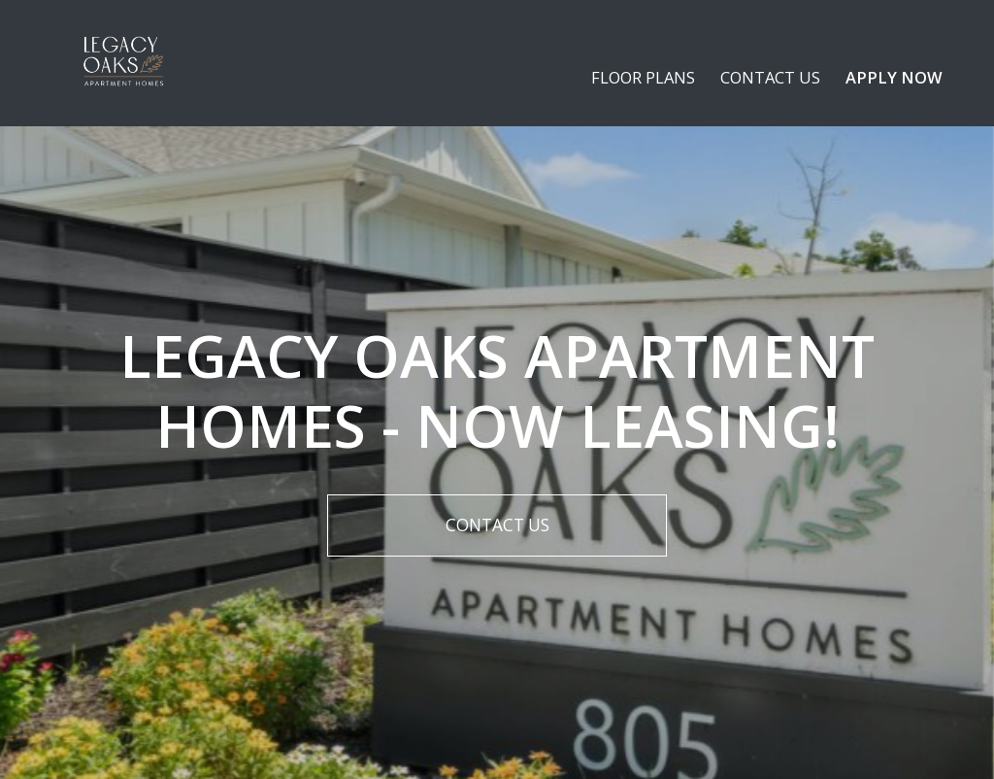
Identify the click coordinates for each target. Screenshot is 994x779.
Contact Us (770, 77)
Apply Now (894, 77)
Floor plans (643, 77)
